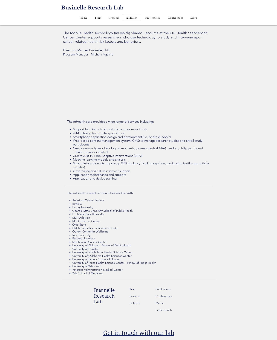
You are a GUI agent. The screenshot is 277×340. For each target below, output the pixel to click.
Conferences (164, 296)
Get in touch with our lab (138, 332)
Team (133, 289)
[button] (193, 17)
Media (160, 303)
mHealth (135, 303)
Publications (163, 289)
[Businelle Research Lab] (92, 8)
